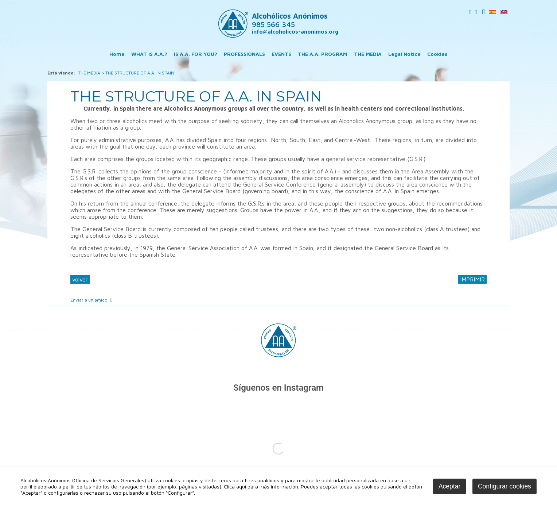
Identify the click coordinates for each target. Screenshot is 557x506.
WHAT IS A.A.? (149, 54)
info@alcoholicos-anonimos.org (295, 31)
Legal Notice (404, 54)
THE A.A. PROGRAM (322, 54)
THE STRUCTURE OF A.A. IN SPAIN (139, 73)
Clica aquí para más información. (261, 486)
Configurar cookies (504, 486)
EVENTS (281, 54)
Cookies (437, 54)
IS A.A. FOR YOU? (195, 54)
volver (80, 279)
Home (117, 54)
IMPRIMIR (472, 279)
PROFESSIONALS (244, 54)
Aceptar (449, 486)
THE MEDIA (368, 54)
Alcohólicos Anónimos (290, 20)
